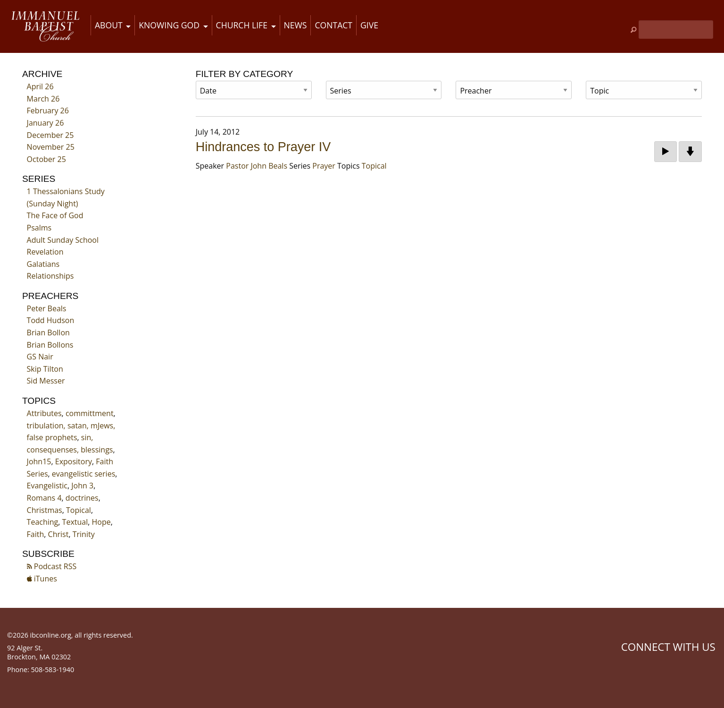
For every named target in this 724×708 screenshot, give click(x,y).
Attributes (44, 413)
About (109, 25)
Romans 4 (44, 498)
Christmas (44, 510)
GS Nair (40, 356)
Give (369, 25)
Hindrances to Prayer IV (263, 147)
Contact (333, 25)
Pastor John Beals (256, 166)
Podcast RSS (52, 566)
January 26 (45, 123)
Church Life (241, 25)
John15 (39, 461)
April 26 (40, 86)
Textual (75, 522)
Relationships (50, 276)
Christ (58, 534)
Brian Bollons (50, 345)
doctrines (82, 498)
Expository (73, 461)
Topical (78, 510)
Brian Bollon (48, 332)
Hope (101, 522)
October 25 (46, 159)
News (295, 25)
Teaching (42, 522)
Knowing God (169, 25)
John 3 (82, 485)
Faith (35, 534)
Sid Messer (46, 380)
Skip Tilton (45, 369)
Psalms (39, 227)
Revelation (45, 252)
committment (90, 413)
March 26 (43, 99)
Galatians (43, 264)
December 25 (50, 135)
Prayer (323, 166)
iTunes (42, 578)
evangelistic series (83, 474)
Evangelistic (47, 485)
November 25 (51, 147)
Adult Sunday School (63, 240)
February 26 (48, 110)
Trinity (84, 534)
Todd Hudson (51, 320)
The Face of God (55, 215)
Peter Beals (47, 308)
